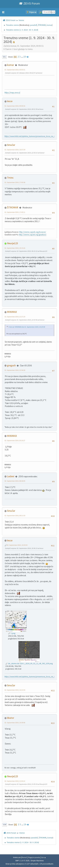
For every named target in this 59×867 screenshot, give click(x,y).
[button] (3, 12)
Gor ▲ (43, 857)
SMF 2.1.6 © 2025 (22, 861)
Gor (4, 825)
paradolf (33, 25)
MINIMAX (12, 311)
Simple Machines (37, 861)
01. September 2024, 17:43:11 (15, 212)
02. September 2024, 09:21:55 (15, 515)
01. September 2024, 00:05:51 (15, 70)
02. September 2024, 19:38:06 (15, 723)
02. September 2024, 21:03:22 (15, 781)
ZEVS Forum (29, 3)
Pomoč (24, 857)
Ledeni (10, 476)
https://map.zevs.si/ (12, 92)
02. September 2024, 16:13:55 (15, 690)
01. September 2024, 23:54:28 (15, 370)
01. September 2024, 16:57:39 (15, 150)
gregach (11, 365)
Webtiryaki (17, 857)
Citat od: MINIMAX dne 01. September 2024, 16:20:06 (27, 327)
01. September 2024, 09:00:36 (15, 106)
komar (49, 25)
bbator (10, 717)
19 (24, 56)
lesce (9, 101)
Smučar (11, 144)
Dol (4, 57)
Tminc (10, 177)
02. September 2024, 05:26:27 (15, 440)
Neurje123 (12, 243)
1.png (11, 633)
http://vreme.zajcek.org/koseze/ (32, 232)
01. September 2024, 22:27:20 (15, 317)
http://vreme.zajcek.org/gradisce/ (32, 234)
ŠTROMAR (42, 25)
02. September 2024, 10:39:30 (17, 545)
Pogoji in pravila (34, 857)
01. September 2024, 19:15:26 (15, 248)
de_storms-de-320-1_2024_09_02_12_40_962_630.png (29, 663)
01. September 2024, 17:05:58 (15, 182)
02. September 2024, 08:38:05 (15, 481)
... (22, 56)
